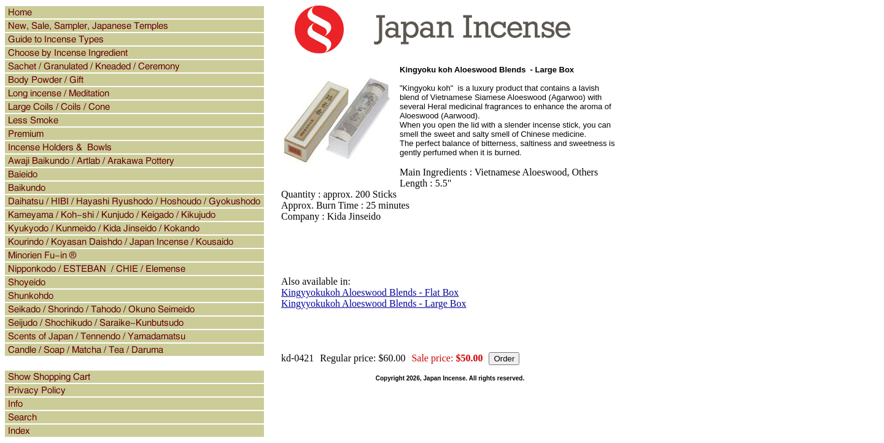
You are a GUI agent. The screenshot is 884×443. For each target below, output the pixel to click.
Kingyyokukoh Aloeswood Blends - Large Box (373, 303)
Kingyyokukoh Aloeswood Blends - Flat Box (370, 292)
